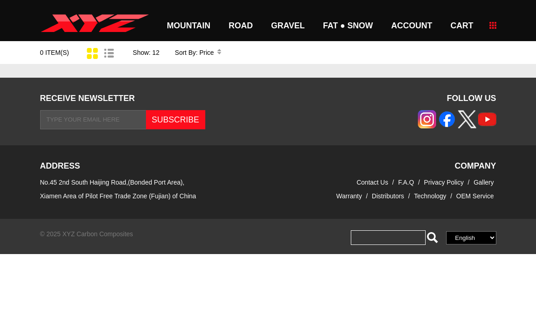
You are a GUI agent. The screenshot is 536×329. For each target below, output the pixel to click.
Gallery (484, 182)
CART (462, 25)
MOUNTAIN (189, 25)
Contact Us (372, 182)
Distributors (388, 196)
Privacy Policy (444, 182)
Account (411, 25)
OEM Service (475, 196)
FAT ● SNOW (348, 25)
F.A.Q (406, 182)
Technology (430, 196)
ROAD (241, 25)
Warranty (349, 196)
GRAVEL (288, 25)
